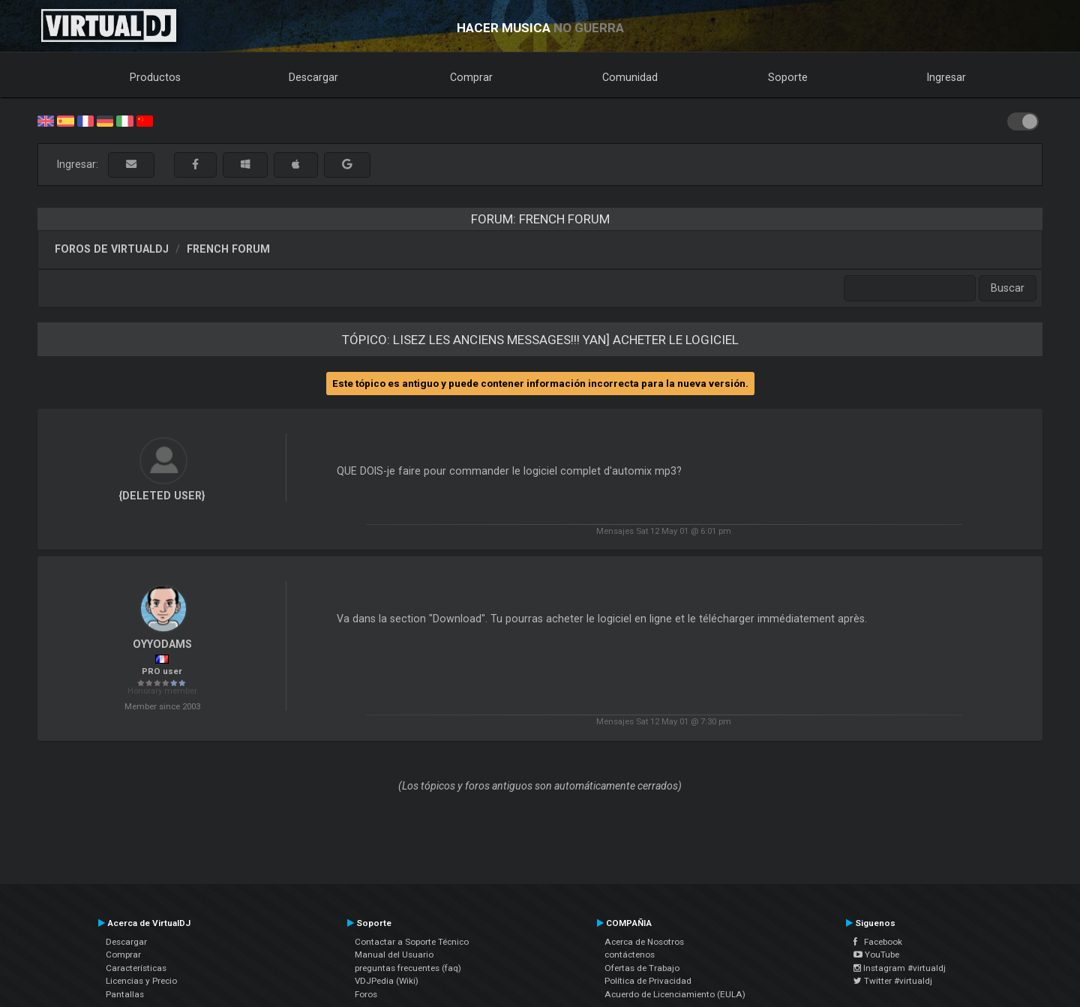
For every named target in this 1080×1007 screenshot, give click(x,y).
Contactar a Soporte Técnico (412, 942)
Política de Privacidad (648, 981)
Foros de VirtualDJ (112, 249)
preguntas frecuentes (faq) (408, 968)
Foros (366, 994)
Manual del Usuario (394, 954)
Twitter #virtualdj (893, 981)
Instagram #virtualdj (900, 968)
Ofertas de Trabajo (642, 968)
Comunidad (630, 77)
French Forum (228, 249)
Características (136, 968)
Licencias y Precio (141, 981)
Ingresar (946, 77)
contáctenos (629, 954)
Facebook (878, 942)
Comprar (471, 77)
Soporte (788, 77)
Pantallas (125, 994)
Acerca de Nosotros (644, 942)
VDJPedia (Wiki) (386, 981)
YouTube (876, 954)
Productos (155, 77)
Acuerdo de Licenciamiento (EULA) (675, 994)
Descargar (313, 77)
